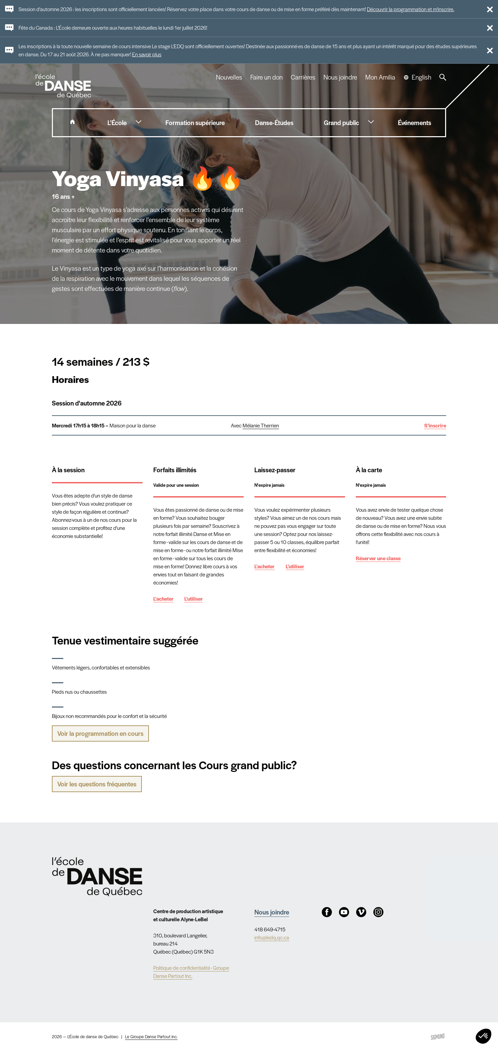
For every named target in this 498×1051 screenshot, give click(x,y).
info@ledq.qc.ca (271, 937)
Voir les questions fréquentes (96, 783)
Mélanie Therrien (261, 425)
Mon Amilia (380, 77)
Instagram (378, 912)
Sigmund (437, 1036)
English (421, 77)
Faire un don (266, 77)
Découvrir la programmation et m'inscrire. (410, 8)
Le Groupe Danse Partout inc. (151, 1036)
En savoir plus (146, 54)
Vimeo (361, 912)
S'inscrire (435, 425)
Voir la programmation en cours (100, 733)
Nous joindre (340, 77)
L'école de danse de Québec (64, 86)
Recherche (442, 77)
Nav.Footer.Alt (97, 876)
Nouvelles (229, 77)
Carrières (303, 77)
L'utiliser (193, 598)
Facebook (327, 912)
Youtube (344, 912)
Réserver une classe (378, 558)
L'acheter (163, 598)
